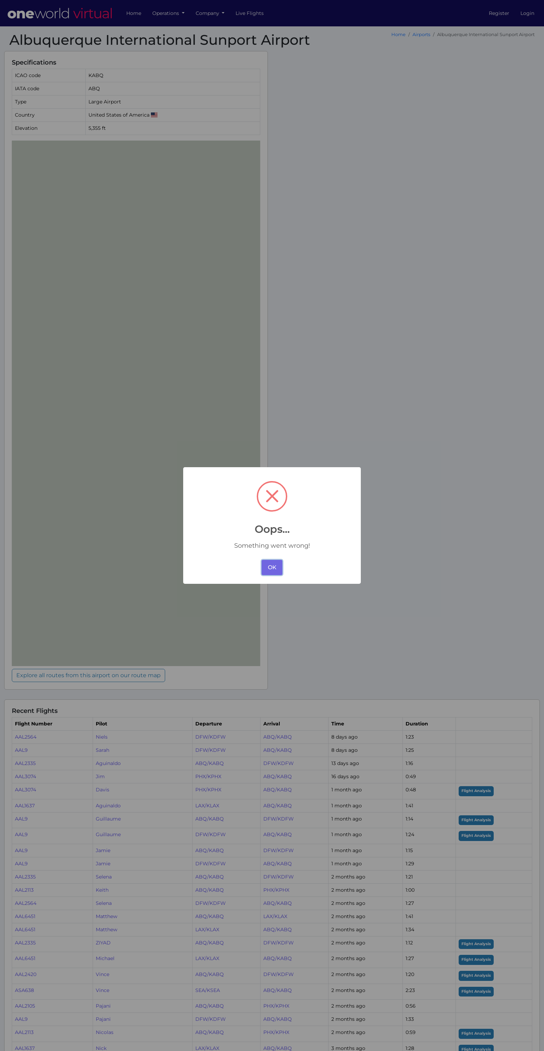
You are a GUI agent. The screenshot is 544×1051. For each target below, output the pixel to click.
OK (272, 567)
